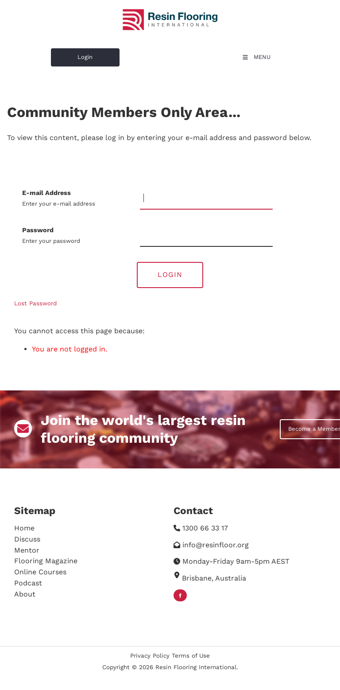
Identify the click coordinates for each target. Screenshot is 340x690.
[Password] (206, 236)
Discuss (27, 539)
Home (24, 528)
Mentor (26, 550)
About (24, 594)
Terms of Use (191, 655)
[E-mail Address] (206, 198)
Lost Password (35, 303)
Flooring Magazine (45, 561)
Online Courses (40, 572)
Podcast (28, 583)
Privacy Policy (150, 655)
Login (58, 53)
